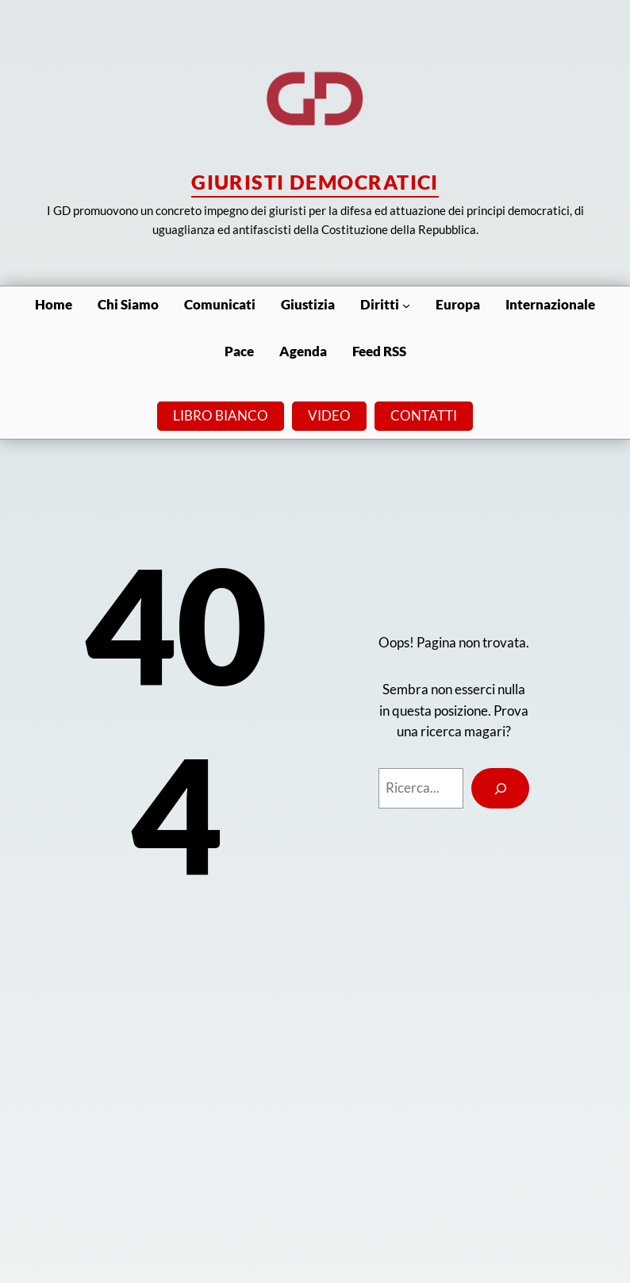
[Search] (500, 788)
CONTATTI (423, 415)
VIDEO (329, 415)
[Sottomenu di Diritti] (406, 305)
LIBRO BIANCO (220, 415)
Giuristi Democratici (315, 182)
